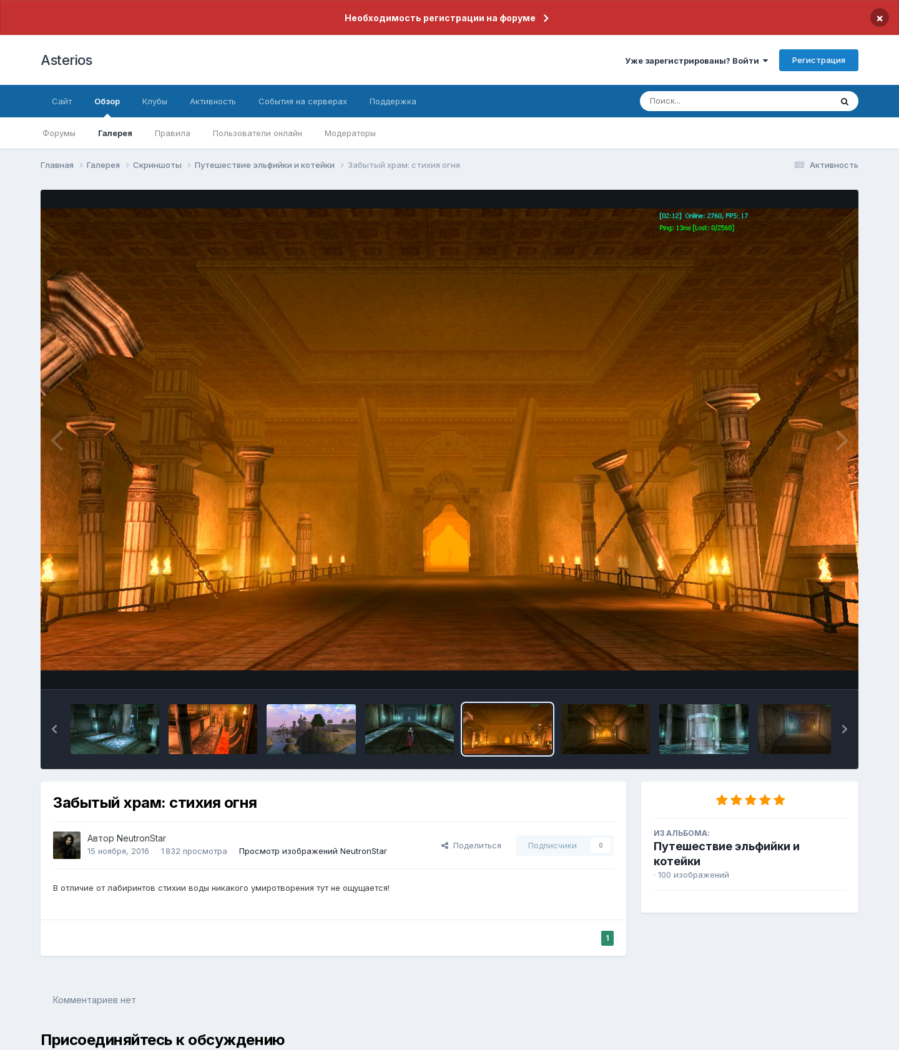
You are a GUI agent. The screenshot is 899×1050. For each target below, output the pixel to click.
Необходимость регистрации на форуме (440, 17)
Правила (172, 133)
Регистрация (818, 60)
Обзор (107, 106)
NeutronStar (141, 838)
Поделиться (471, 845)
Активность (213, 101)
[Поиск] (712, 101)
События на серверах (302, 101)
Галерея (115, 133)
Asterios (66, 60)
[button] (54, 729)
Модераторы (350, 133)
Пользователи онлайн (257, 133)
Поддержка (393, 101)
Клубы (154, 101)
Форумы (59, 133)
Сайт (62, 101)
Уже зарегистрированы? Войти (696, 61)
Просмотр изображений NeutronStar (313, 851)
